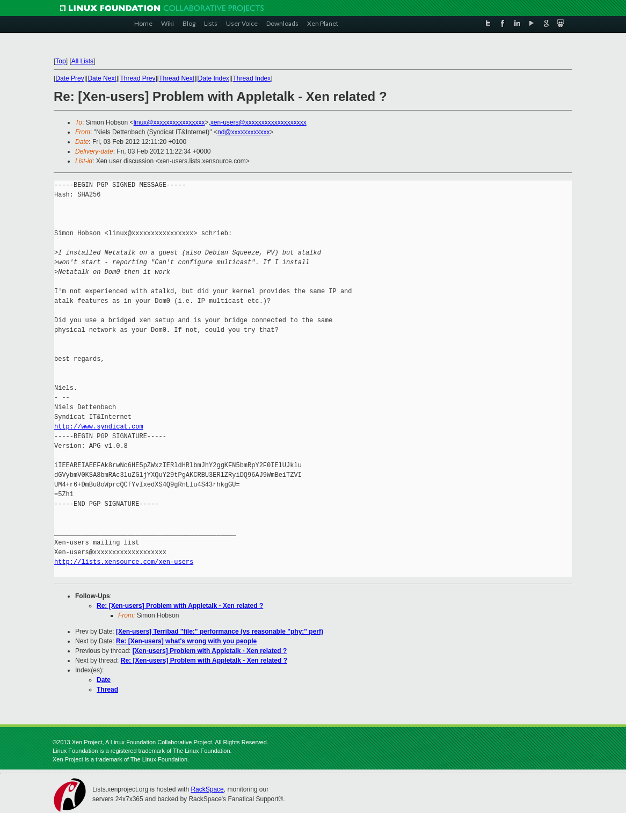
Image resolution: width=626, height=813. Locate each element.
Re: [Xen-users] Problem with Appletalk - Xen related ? (180, 605)
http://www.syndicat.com (98, 426)
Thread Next (176, 78)
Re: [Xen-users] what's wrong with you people (186, 641)
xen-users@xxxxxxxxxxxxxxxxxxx (258, 122)
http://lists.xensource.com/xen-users (123, 562)
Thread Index (252, 78)
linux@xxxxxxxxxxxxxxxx (169, 122)
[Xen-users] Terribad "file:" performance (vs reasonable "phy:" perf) (219, 631)
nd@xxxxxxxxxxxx (243, 132)
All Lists (82, 61)
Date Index (213, 78)
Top (60, 61)
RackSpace (207, 789)
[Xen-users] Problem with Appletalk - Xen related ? (210, 651)
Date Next (102, 78)
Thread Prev (137, 78)
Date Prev (69, 78)
